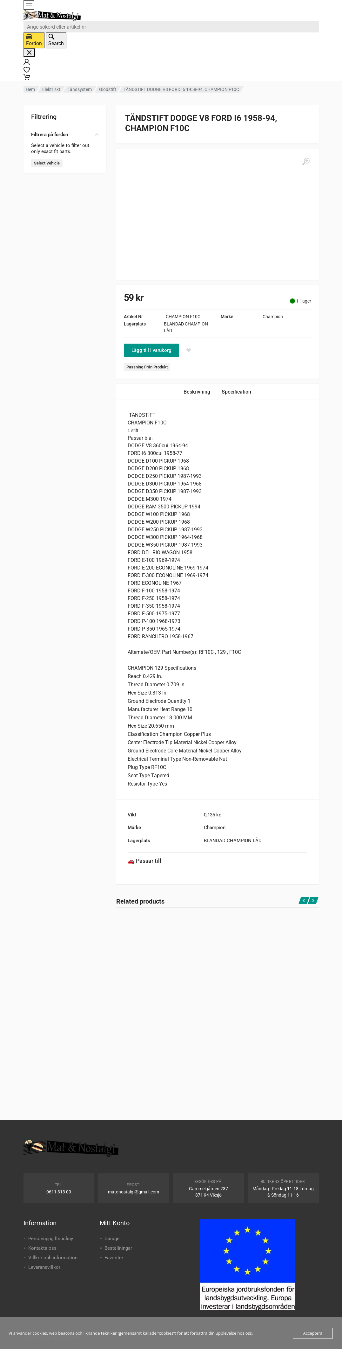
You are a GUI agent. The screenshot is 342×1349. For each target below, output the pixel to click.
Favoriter (113, 1258)
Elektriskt (51, 89)
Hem (30, 89)
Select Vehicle (47, 163)
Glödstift (107, 89)
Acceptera (312, 1333)
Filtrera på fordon (64, 134)
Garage (111, 1238)
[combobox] (171, 26)
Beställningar (118, 1248)
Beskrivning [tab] (197, 392)
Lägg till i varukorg (151, 350)
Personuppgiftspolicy (50, 1238)
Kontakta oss (42, 1248)
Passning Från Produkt (147, 367)
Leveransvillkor (44, 1267)
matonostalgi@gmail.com (133, 1191)
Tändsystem (80, 89)
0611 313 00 (58, 1191)
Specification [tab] (236, 392)
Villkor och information (52, 1258)
